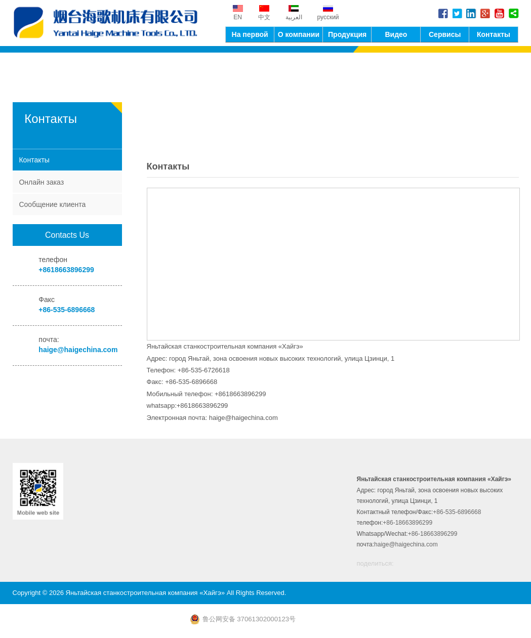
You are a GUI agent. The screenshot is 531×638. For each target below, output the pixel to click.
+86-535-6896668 (66, 310)
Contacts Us (67, 235)
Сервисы (445, 34)
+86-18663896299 (407, 523)
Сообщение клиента (52, 204)
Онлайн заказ (41, 182)
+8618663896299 (66, 270)
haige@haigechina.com (77, 350)
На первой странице (250, 36)
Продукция (347, 34)
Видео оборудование (396, 36)
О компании (298, 34)
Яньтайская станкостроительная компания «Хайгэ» (109, 23)
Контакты (493, 34)
